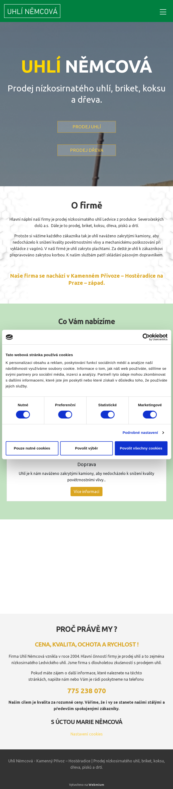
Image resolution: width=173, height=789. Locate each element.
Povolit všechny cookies (141, 448)
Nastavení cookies (87, 734)
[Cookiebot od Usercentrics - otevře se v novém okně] (146, 337)
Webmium (96, 784)
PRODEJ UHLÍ (86, 126)
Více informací (86, 491)
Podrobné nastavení (140, 432)
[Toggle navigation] (163, 11)
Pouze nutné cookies (32, 448)
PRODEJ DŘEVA (86, 150)
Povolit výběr (86, 448)
